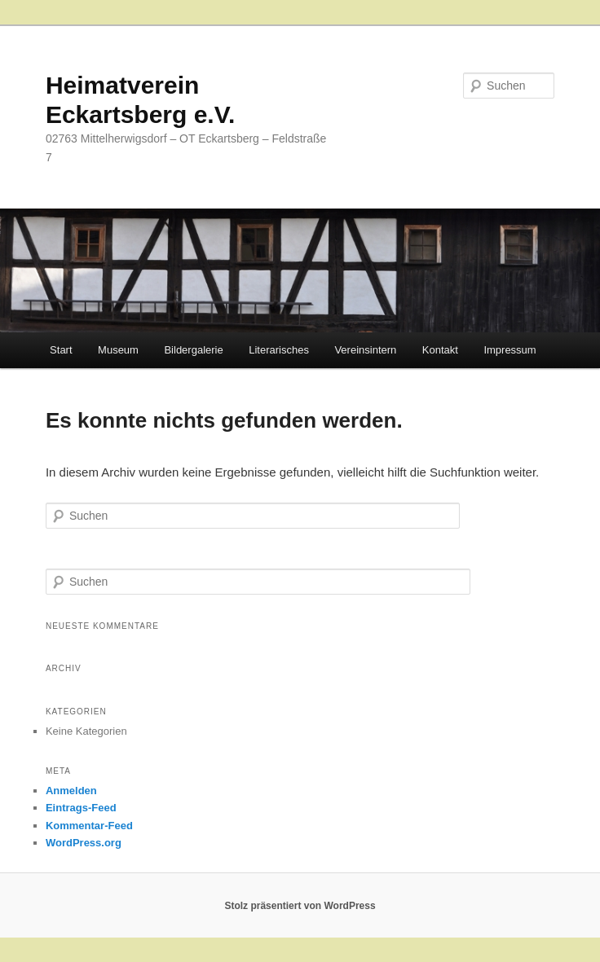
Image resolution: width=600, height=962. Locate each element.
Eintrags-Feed (81, 808)
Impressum (509, 350)
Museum (118, 350)
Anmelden (71, 790)
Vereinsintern (365, 350)
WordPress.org (83, 843)
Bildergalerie (193, 350)
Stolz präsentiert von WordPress (299, 905)
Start (61, 350)
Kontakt (440, 350)
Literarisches (279, 350)
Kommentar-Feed (89, 825)
